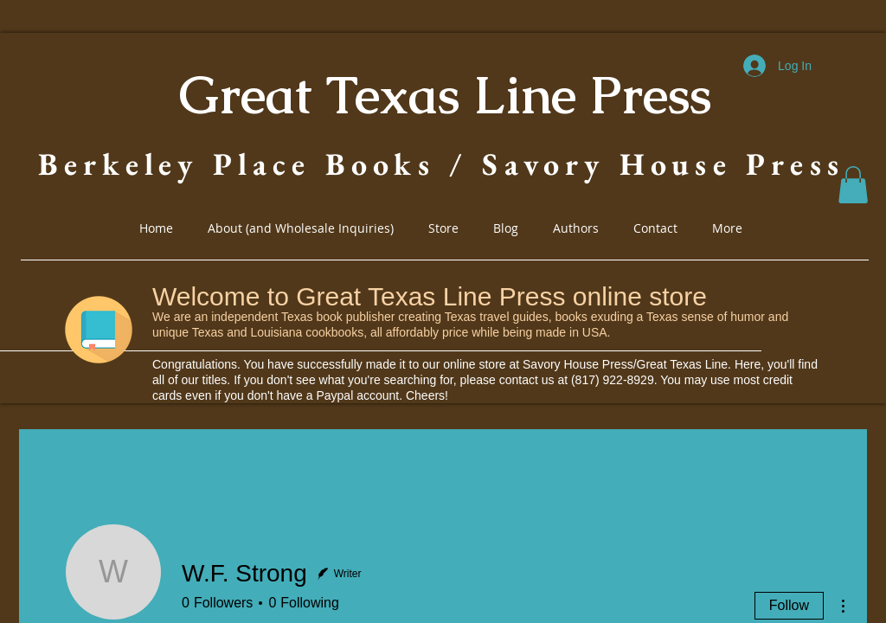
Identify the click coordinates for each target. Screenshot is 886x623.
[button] (853, 184)
